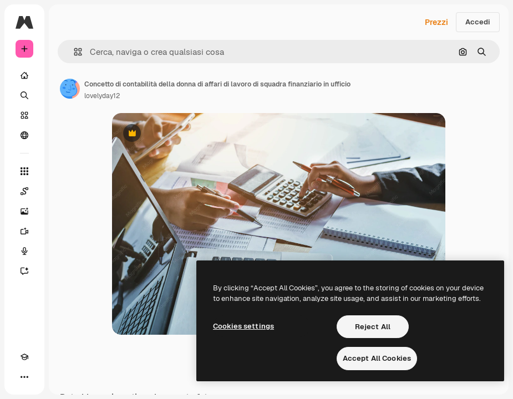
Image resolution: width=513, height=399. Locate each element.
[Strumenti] (24, 171)
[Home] (24, 75)
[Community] (24, 135)
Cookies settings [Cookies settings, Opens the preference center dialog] (243, 326)
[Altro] (24, 377)
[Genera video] (24, 231)
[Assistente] (24, 271)
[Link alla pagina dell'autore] (70, 89)
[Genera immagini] (24, 211)
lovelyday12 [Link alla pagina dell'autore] (102, 95)
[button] (73, 52)
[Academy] (24, 357)
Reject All (372, 326)
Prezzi (436, 22)
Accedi (477, 22)
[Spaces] (24, 191)
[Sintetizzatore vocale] (24, 251)
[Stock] (24, 115)
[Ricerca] (24, 95)
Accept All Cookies (377, 358)
